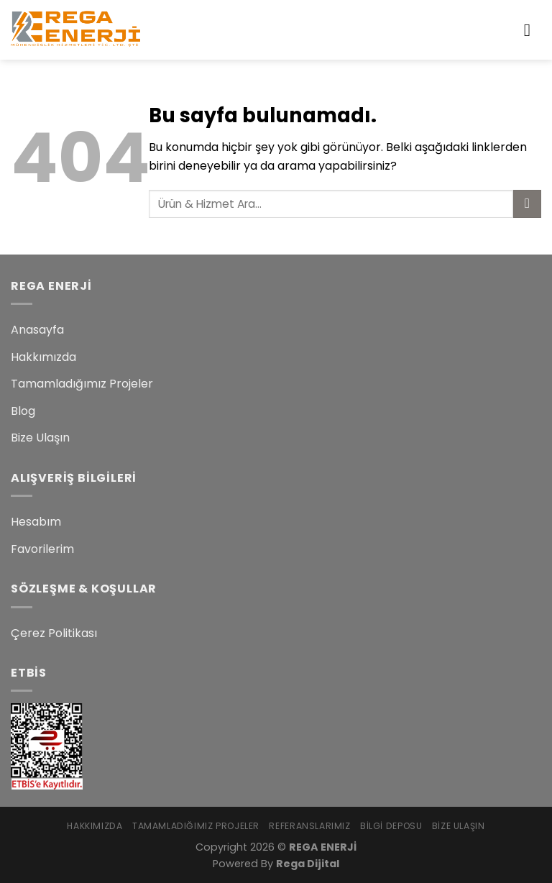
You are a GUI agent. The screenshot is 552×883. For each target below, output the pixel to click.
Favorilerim (42, 549)
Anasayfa (37, 329)
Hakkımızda (43, 357)
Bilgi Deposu (391, 826)
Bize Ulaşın (40, 437)
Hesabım (36, 521)
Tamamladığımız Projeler (82, 383)
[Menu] (532, 29)
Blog (23, 411)
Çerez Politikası (54, 633)
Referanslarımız (309, 826)
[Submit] (527, 204)
